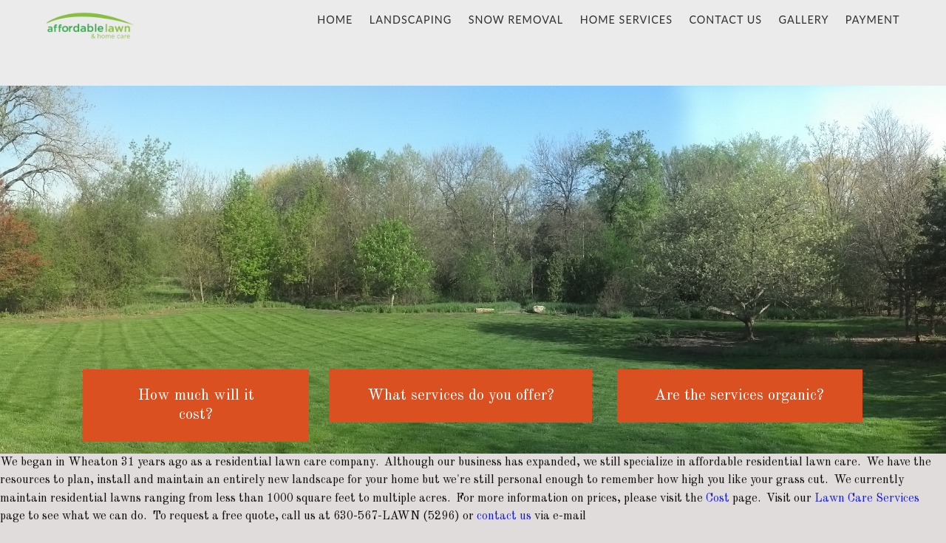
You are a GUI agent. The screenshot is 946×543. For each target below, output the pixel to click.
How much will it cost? (196, 405)
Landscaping (411, 19)
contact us (504, 516)
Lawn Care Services (866, 499)
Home (335, 19)
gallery (804, 19)
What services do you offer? (460, 395)
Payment (872, 19)
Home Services (626, 19)
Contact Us (725, 19)
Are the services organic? (739, 395)
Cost (717, 499)
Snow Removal (516, 19)
